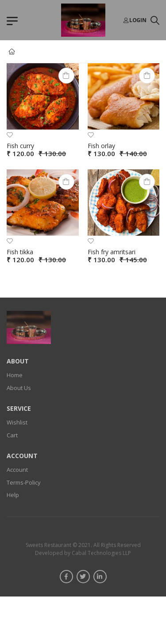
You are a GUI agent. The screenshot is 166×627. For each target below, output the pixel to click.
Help (13, 495)
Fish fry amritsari (111, 252)
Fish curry (20, 145)
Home (15, 375)
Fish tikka (20, 252)
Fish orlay (101, 145)
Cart (12, 435)
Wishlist (17, 422)
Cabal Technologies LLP (100, 552)
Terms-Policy (24, 482)
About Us (19, 387)
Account (17, 470)
